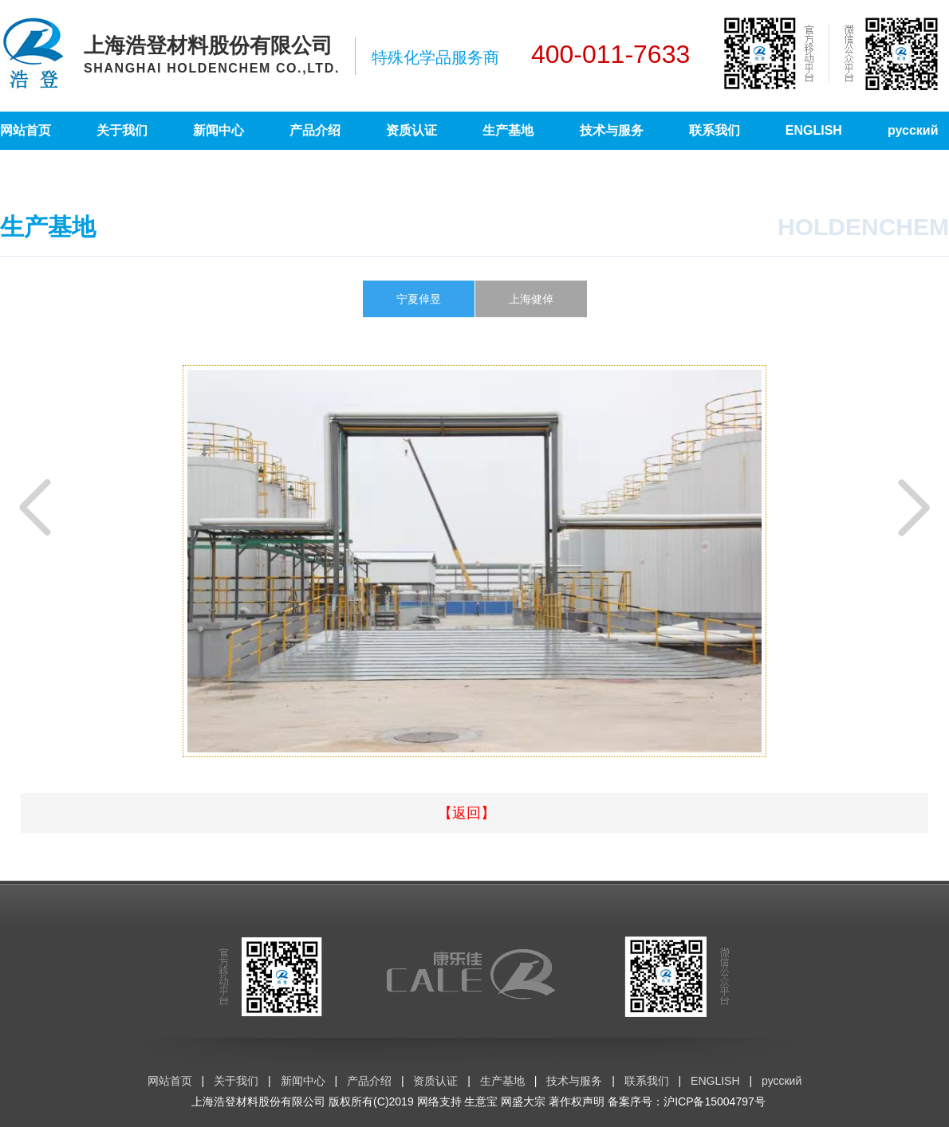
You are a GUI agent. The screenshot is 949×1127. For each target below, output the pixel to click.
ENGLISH (814, 130)
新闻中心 (218, 130)
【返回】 (466, 813)
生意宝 (481, 1101)
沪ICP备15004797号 (715, 1101)
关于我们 (122, 130)
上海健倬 (531, 299)
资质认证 (411, 130)
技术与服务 (612, 130)
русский (913, 130)
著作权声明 (576, 1101)
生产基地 (508, 130)
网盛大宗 (523, 1101)
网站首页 (25, 130)
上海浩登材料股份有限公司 (258, 1101)
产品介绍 (315, 130)
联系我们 (714, 130)
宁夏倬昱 (418, 299)
